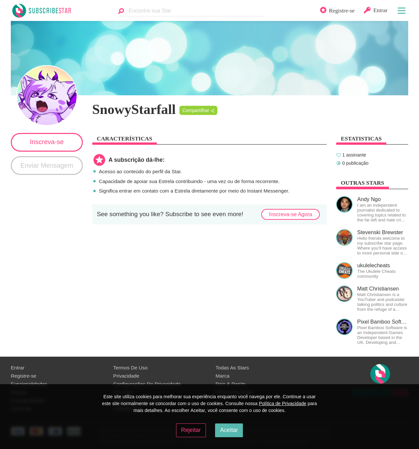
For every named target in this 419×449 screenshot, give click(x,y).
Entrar (18, 367)
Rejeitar (191, 430)
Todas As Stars (232, 367)
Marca (222, 376)
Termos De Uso (130, 367)
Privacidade (126, 376)
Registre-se (23, 376)
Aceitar (229, 430)
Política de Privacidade (282, 403)
